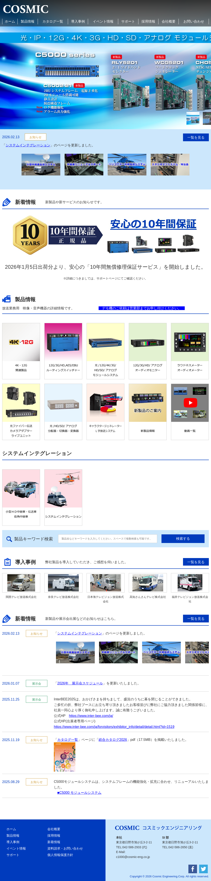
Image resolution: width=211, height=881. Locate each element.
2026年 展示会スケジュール (80, 683)
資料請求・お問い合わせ (65, 848)
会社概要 (168, 21)
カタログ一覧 (52, 21)
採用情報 (148, 21)
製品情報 (27, 21)
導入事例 (78, 21)
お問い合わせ (193, 21)
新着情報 (53, 842)
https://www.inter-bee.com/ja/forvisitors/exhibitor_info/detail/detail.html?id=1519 (114, 727)
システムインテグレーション (28, 145)
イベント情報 (103, 21)
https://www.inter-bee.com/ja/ (91, 716)
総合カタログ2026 (113, 739)
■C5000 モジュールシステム (79, 792)
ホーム (10, 21)
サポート (128, 21)
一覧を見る (196, 137)
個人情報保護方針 (60, 855)
